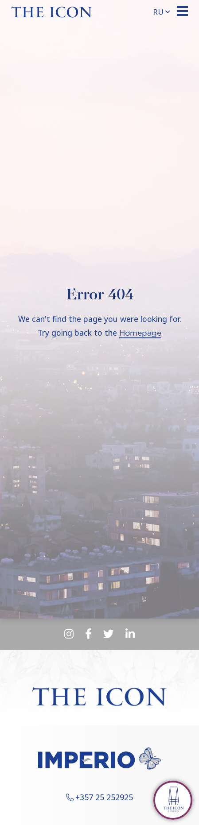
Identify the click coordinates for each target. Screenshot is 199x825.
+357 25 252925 (104, 797)
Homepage (140, 333)
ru (161, 11)
